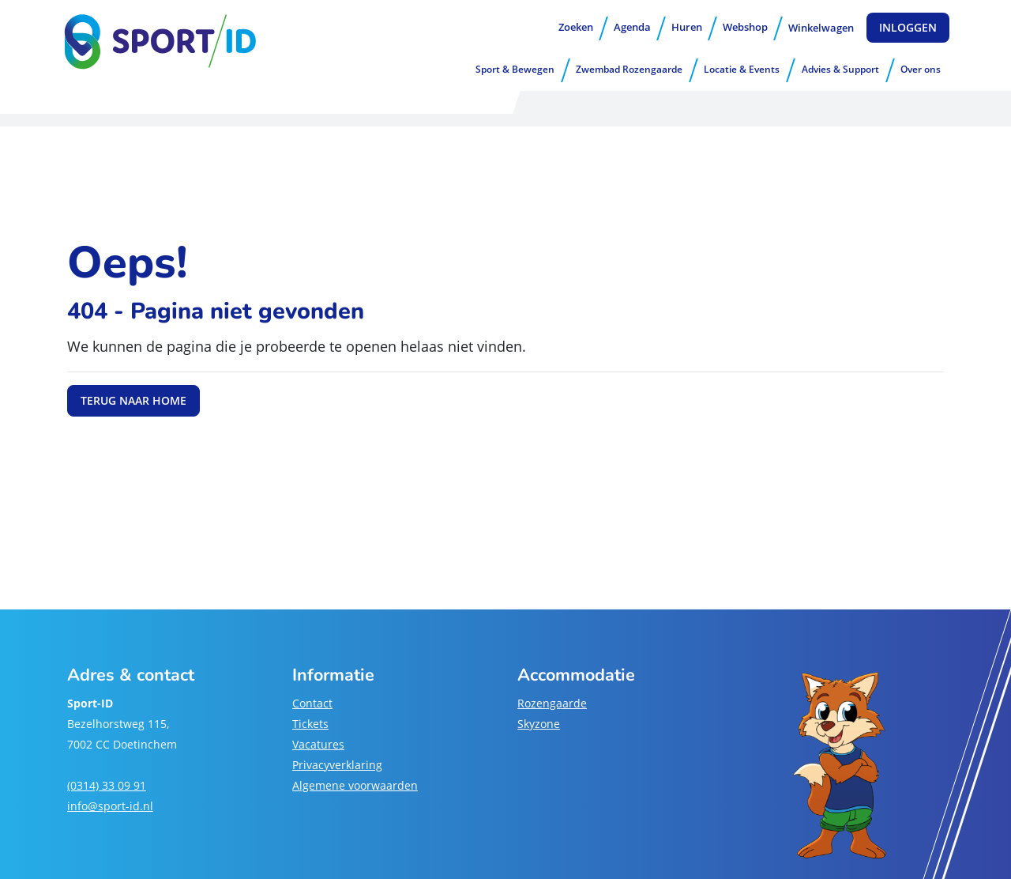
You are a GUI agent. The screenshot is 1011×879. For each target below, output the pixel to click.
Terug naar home (133, 400)
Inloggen (908, 27)
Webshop (745, 27)
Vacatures (318, 744)
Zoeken (575, 27)
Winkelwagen (821, 28)
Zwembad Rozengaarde (629, 69)
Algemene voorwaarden (355, 785)
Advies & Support (840, 69)
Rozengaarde (552, 703)
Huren (686, 27)
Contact (312, 703)
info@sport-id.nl (110, 805)
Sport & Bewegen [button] (514, 69)
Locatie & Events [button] (742, 69)
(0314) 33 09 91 (106, 785)
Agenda (632, 27)
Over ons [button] (920, 69)
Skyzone (538, 723)
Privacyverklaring (337, 764)
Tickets (310, 723)
